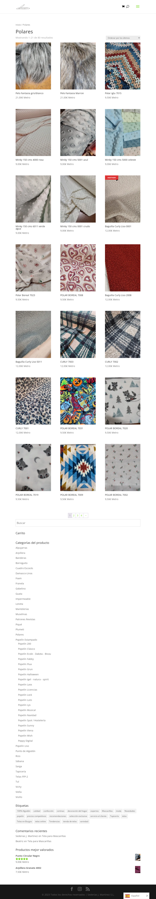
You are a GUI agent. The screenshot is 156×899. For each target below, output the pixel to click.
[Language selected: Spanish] (136, 896)
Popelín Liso (22, 745)
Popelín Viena (25, 730)
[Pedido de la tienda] (123, 38)
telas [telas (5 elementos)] (124, 816)
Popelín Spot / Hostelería (32, 720)
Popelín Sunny (26, 725)
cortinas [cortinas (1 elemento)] (60, 811)
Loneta (19, 603)
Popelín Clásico (26, 648)
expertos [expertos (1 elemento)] (95, 811)
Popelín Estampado (26, 639)
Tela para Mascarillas (54, 836)
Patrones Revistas (25, 619)
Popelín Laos (25, 684)
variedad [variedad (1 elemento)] (84, 821)
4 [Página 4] (81, 515)
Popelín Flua (25, 664)
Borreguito (21, 563)
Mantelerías (22, 609)
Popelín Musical (27, 710)
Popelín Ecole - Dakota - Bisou (34, 653)
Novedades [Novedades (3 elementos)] (130, 811)
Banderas (21, 557)
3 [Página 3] (77, 515)
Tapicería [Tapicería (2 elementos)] (114, 816)
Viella (19, 791)
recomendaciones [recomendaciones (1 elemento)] (58, 816)
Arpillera (20, 552)
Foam (19, 578)
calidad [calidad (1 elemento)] (37, 811)
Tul (17, 781)
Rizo (18, 756)
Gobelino (21, 588)
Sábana (20, 761)
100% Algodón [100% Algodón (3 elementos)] (23, 811)
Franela (20, 583)
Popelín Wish (25, 735)
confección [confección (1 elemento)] (48, 811)
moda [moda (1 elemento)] (118, 811)
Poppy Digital (25, 740)
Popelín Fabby (26, 659)
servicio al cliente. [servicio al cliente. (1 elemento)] (98, 816)
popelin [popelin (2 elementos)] (20, 816)
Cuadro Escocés (24, 568)
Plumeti (20, 629)
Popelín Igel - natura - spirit (33, 679)
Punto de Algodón (25, 751)
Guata (19, 593)
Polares (20, 634)
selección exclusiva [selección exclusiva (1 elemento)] (78, 816)
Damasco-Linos (24, 573)
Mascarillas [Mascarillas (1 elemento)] (107, 811)
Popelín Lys (24, 704)
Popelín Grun (25, 669)
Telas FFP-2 (22, 776)
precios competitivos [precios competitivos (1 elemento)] (36, 816)
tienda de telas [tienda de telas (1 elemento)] (70, 821)
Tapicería (21, 771)
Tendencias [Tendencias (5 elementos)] (54, 821)
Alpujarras (21, 547)
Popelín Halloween (28, 674)
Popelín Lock (25, 694)
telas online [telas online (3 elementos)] (40, 821)
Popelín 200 (24, 643)
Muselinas (21, 614)
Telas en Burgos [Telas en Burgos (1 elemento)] (24, 821)
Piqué (19, 624)
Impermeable (23, 598)
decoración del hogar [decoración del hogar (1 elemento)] (77, 811)
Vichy (18, 786)
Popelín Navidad (27, 715)
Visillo (19, 797)
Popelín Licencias (27, 689)
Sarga (19, 766)
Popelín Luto (25, 700)
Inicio (18, 24)
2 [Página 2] (73, 515)
